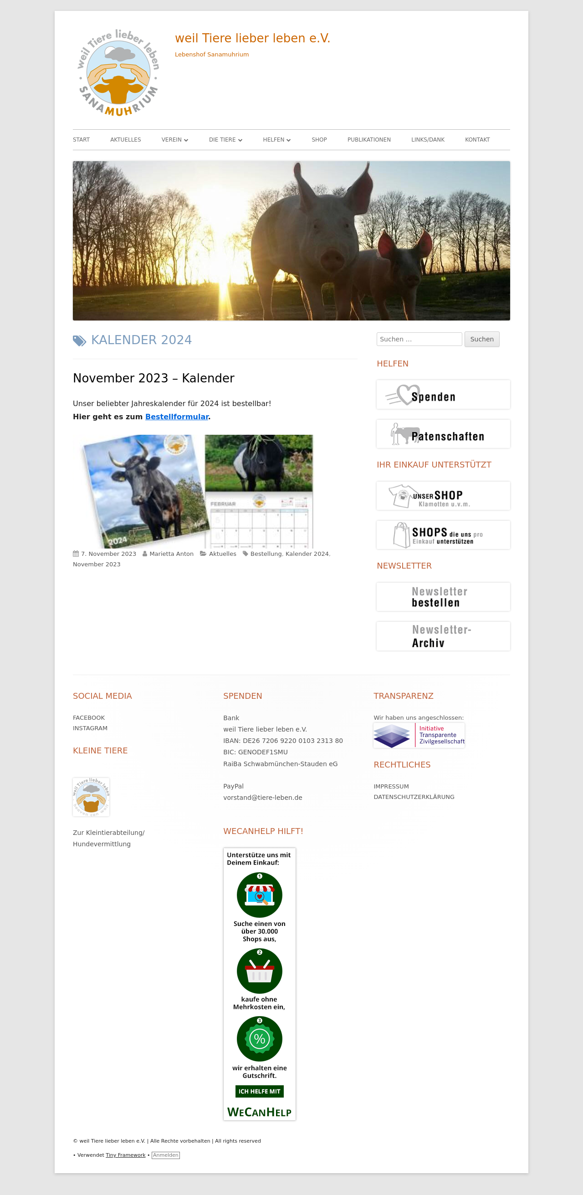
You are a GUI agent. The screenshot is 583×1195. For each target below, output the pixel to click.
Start (81, 140)
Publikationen (369, 140)
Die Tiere (222, 140)
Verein (172, 140)
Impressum (391, 786)
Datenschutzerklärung (414, 796)
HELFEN (274, 140)
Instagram (90, 728)
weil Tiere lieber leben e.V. (253, 38)
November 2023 (97, 564)
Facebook (89, 717)
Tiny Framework (125, 1155)
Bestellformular (176, 416)
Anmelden (166, 1155)
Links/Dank (428, 140)
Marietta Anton (171, 553)
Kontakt (477, 140)
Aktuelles (125, 140)
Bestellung (266, 553)
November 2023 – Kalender (154, 378)
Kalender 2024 (307, 553)
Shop (319, 140)
